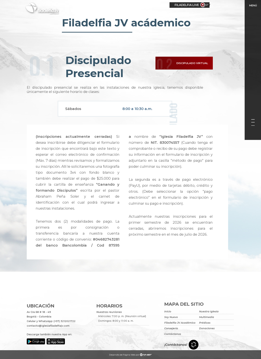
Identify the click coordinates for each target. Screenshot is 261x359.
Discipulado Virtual (194, 63)
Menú (253, 5)
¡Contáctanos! (175, 345)
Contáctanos (172, 334)
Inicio (167, 311)
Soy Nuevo (171, 317)
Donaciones (207, 328)
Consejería (171, 328)
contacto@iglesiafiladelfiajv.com (48, 325)
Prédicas (204, 322)
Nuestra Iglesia (209, 311)
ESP (216, 5)
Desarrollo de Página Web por (130, 355)
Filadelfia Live (187, 5)
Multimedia (206, 317)
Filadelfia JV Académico (179, 322)
